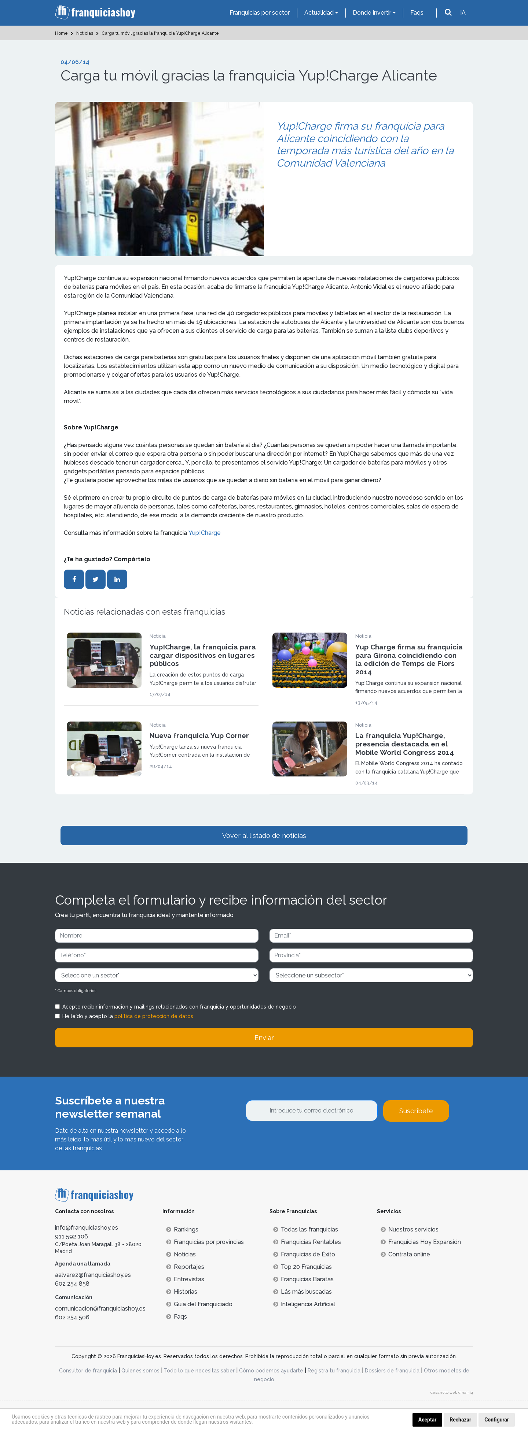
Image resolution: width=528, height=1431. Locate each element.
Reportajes (185, 1266)
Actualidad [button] (319, 12)
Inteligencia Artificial (304, 1304)
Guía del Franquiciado (199, 1304)
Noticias (181, 1254)
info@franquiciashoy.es (86, 1227)
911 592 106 (71, 1236)
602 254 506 (72, 1317)
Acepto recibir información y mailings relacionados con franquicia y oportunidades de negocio (179, 1007)
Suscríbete (416, 1111)
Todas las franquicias (305, 1229)
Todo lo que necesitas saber (199, 1371)
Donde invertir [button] (372, 12)
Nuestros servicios (410, 1229)
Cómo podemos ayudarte (271, 1371)
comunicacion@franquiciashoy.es (100, 1308)
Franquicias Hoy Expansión (421, 1241)
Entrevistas (185, 1279)
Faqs (416, 12)
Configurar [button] (496, 1420)
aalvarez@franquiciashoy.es (93, 1274)
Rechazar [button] (460, 1420)
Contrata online (405, 1254)
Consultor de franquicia (88, 1371)
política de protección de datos (153, 1016)
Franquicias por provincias (205, 1241)
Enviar (264, 1037)
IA (463, 12)
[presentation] (301, 1141)
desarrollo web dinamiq (451, 1392)
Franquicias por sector (260, 12)
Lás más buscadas (302, 1291)
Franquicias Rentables (307, 1241)
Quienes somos (140, 1371)
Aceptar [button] (427, 1420)
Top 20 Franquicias (302, 1266)
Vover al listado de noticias (264, 835)
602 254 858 (72, 1283)
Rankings (182, 1229)
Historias (181, 1291)
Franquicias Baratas (303, 1279)
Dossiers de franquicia (392, 1371)
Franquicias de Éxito (304, 1254)
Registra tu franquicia (334, 1371)
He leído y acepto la (127, 1016)
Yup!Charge (204, 532)
